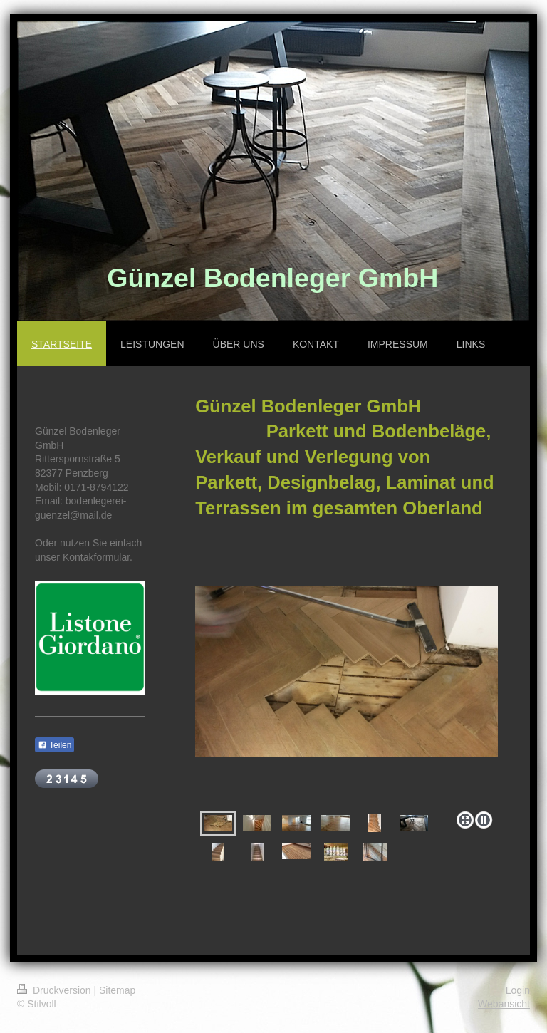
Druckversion (55, 990)
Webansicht (504, 1003)
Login (518, 990)
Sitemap (117, 990)
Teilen (54, 745)
